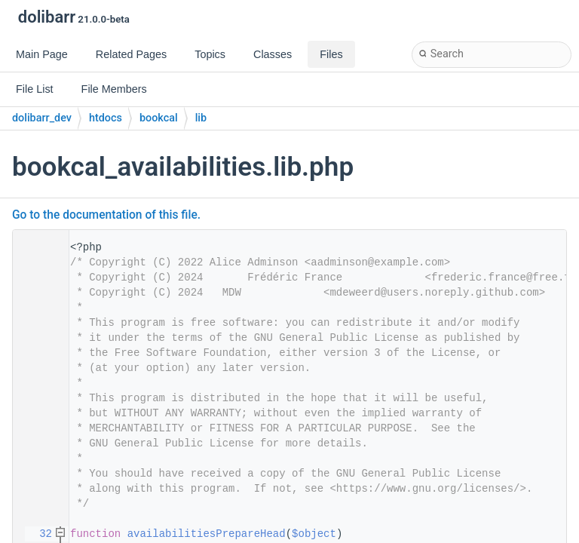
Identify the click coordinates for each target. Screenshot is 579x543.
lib (201, 118)
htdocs (105, 118)
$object (314, 534)
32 (36, 534)
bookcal (158, 118)
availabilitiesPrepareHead (206, 534)
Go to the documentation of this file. (106, 215)
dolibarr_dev (42, 118)
